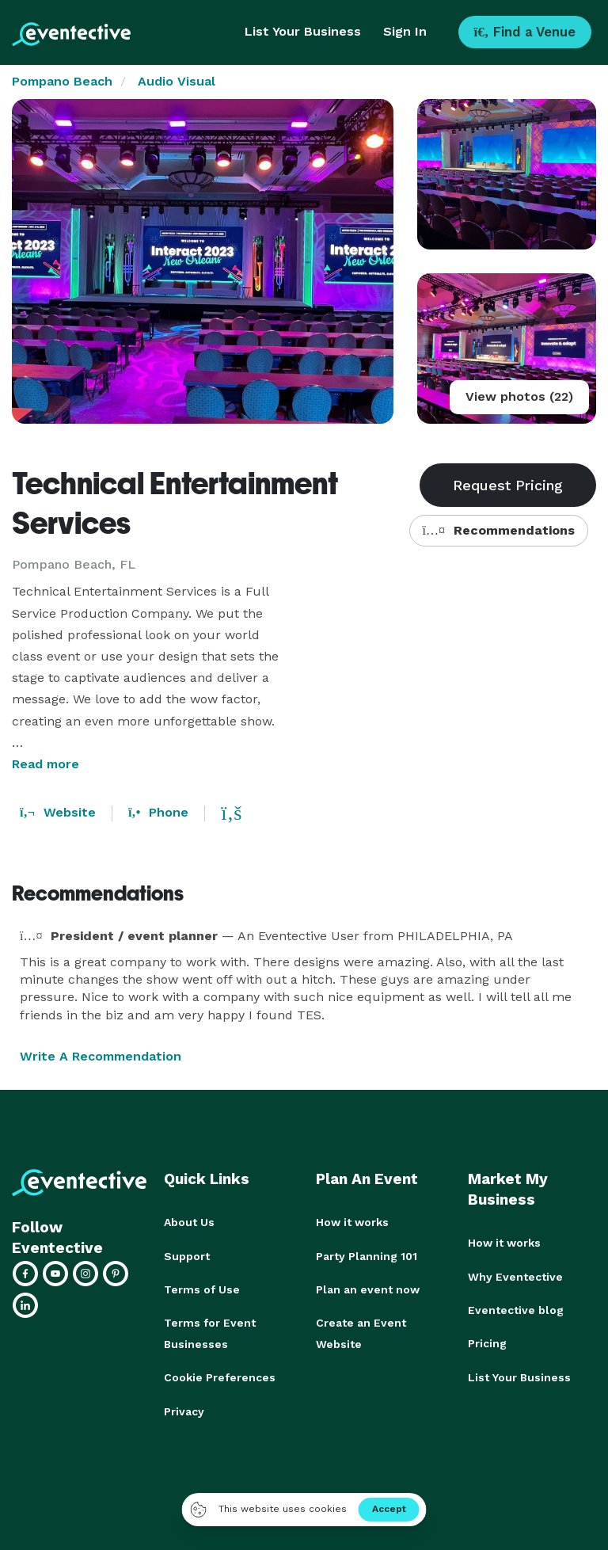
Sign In (405, 31)
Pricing (487, 1342)
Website (58, 812)
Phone (158, 812)
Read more (45, 763)
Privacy (184, 1409)
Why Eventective (515, 1276)
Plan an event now (368, 1288)
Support (187, 1255)
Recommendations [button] (499, 530)
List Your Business (303, 31)
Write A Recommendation (100, 1056)
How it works (352, 1222)
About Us (189, 1222)
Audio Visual (176, 81)
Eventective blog (516, 1309)
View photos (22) (519, 396)
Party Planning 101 (366, 1255)
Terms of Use (202, 1288)
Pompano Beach (62, 81)
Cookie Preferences (220, 1375)
